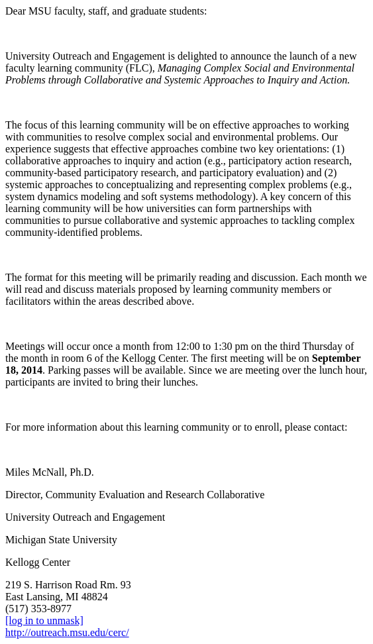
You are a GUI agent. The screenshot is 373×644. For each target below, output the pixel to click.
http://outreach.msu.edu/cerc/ (67, 632)
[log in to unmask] (44, 620)
